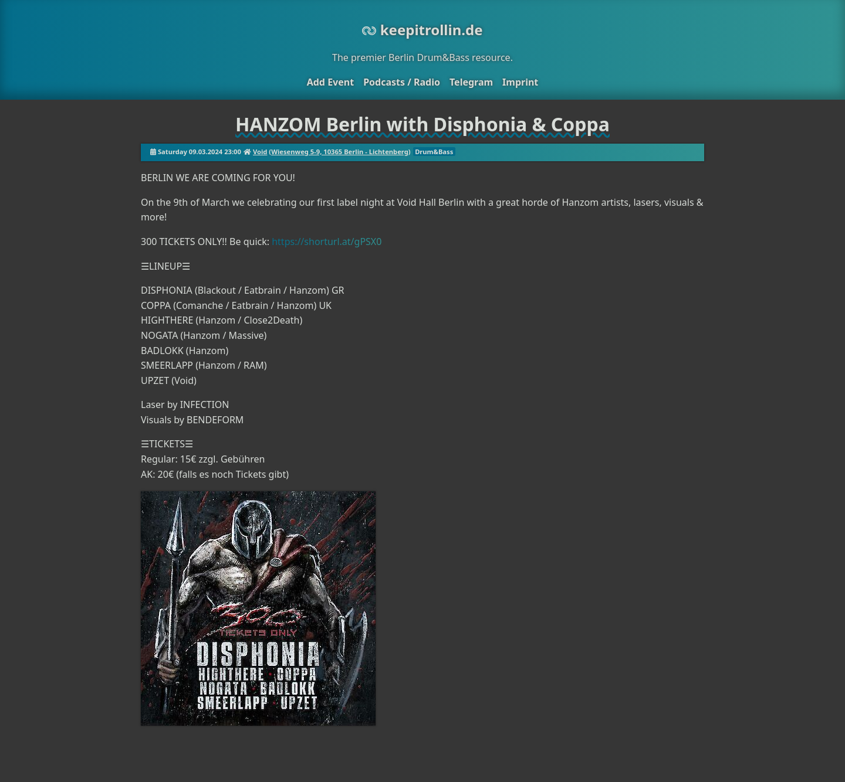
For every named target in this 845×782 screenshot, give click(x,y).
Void (260, 151)
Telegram (471, 82)
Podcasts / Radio (401, 82)
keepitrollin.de (422, 29)
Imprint (520, 82)
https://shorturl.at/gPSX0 (326, 241)
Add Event (330, 82)
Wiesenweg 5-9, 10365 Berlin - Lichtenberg (339, 151)
